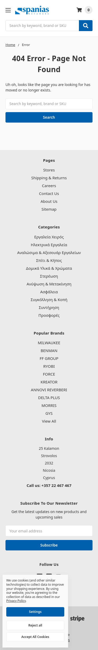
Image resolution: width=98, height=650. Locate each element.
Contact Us (49, 193)
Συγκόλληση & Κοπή (49, 299)
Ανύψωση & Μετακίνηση (49, 283)
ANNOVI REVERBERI (49, 389)
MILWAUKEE (49, 342)
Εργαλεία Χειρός (49, 236)
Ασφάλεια (49, 291)
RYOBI (49, 366)
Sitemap (49, 209)
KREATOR (49, 381)
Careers (49, 185)
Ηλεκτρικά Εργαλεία (49, 244)
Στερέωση (49, 276)
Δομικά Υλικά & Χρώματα (49, 268)
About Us (49, 201)
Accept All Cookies (35, 637)
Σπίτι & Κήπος (49, 260)
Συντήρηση (49, 307)
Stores (49, 169)
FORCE (49, 374)
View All (49, 421)
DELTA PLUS (49, 397)
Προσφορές (49, 315)
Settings (35, 611)
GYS (49, 413)
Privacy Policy (16, 601)
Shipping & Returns (49, 177)
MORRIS (49, 405)
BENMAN (49, 350)
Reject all (35, 625)
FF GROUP (49, 358)
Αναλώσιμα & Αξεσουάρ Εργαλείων (49, 252)
